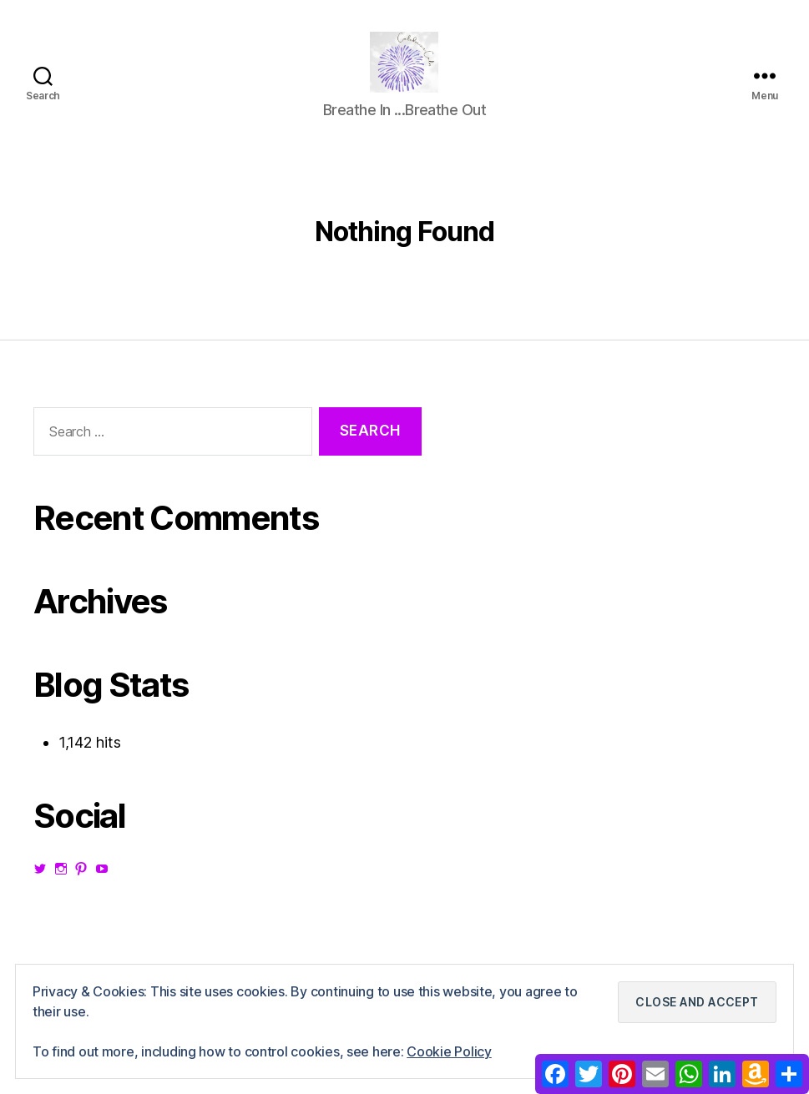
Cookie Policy (449, 1051)
